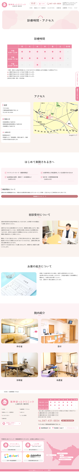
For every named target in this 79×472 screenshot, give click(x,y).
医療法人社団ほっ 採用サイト (9, 424)
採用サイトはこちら (77, 94)
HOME (6, 392)
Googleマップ (73, 135)
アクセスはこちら (71, 428)
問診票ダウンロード (39, 196)
